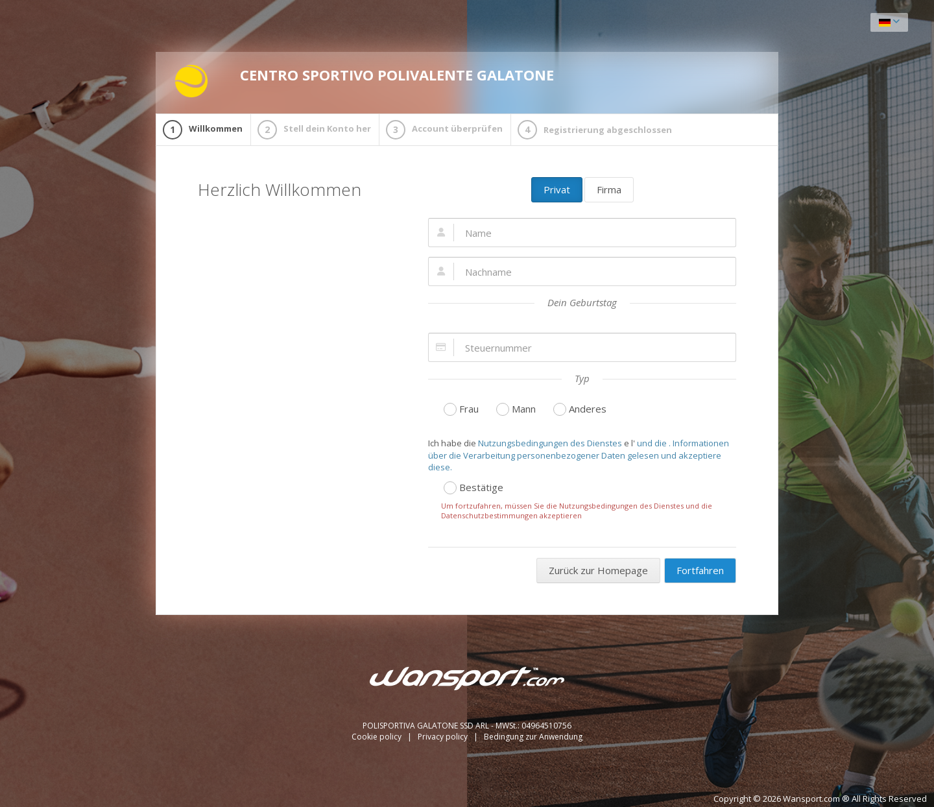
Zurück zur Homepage (598, 570)
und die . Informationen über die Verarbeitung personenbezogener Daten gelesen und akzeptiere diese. (578, 455)
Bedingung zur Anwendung (533, 736)
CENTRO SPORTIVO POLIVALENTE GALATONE (364, 81)
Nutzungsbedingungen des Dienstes (550, 443)
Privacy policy (444, 736)
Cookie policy (377, 736)
